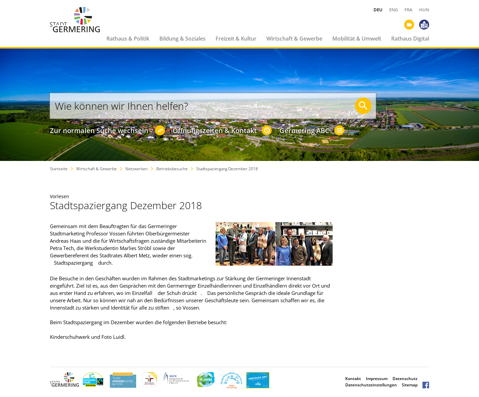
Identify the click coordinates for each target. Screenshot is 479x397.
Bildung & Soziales (182, 38)
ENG (393, 10)
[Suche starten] (363, 105)
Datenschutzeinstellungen (371, 385)
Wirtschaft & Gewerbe (294, 38)
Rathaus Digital (410, 38)
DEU (378, 10)
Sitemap (409, 385)
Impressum (377, 378)
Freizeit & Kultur (236, 38)
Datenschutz (405, 378)
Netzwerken (136, 169)
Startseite (59, 169)
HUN (424, 10)
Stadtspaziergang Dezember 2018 (227, 169)
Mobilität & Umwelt (356, 38)
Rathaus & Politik (127, 38)
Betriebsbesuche (172, 169)
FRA (408, 10)
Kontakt (353, 378)
